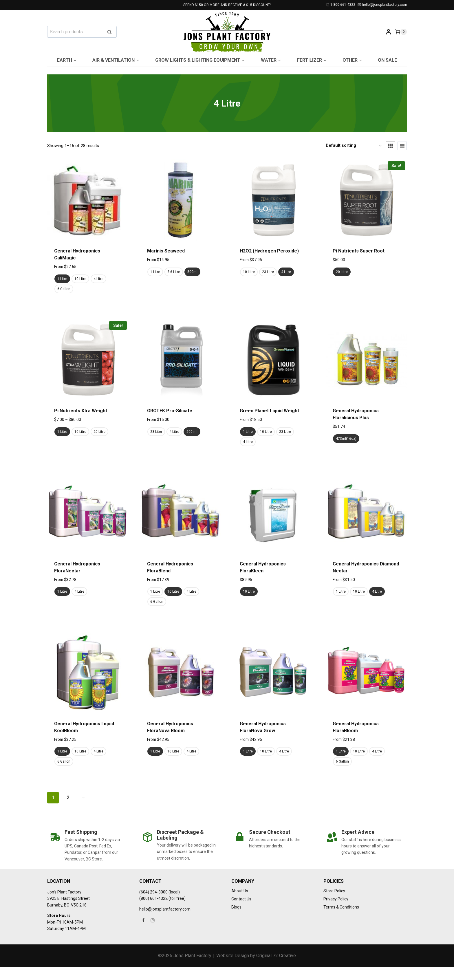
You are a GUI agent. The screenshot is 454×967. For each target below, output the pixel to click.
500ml (192, 272)
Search (111, 32)
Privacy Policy (335, 899)
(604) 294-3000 (153, 892)
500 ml (191, 432)
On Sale (387, 60)
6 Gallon (63, 289)
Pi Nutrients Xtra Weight (80, 410)
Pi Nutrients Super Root (359, 251)
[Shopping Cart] (401, 32)
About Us (239, 891)
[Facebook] (143, 920)
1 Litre (62, 279)
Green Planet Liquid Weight (269, 410)
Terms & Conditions (341, 907)
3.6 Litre (173, 272)
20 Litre (342, 272)
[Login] (388, 31)
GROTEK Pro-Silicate (169, 410)
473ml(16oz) (346, 439)
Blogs (236, 907)
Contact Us (241, 899)
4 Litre (98, 279)
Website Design (232, 955)
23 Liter (156, 432)
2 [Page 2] (68, 797)
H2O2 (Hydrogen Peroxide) (269, 251)
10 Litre (80, 279)
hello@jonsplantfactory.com (165, 909)
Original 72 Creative (276, 955)
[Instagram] (153, 920)
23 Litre (268, 272)
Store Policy (334, 891)
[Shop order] (353, 146)
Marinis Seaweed (166, 251)
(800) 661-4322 (153, 898)
